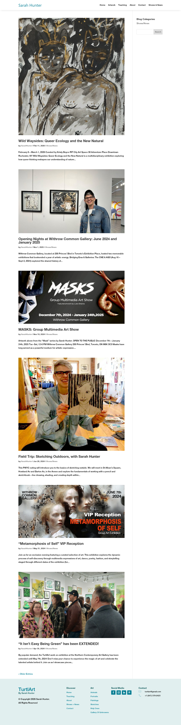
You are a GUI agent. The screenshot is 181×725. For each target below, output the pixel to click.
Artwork (111, 5)
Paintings (94, 700)
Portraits (94, 696)
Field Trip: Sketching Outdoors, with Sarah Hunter (59, 456)
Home (102, 5)
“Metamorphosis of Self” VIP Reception (51, 543)
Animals (93, 692)
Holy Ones (94, 708)
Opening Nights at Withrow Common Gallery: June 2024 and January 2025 (67, 240)
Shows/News (52, 146)
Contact (142, 5)
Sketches (94, 704)
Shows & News (156, 5)
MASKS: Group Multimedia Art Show (48, 329)
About (132, 5)
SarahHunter (26, 146)
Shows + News (72, 704)
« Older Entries (25, 674)
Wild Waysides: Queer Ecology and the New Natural (60, 141)
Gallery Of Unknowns (99, 712)
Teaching (122, 5)
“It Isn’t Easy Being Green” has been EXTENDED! (58, 644)
